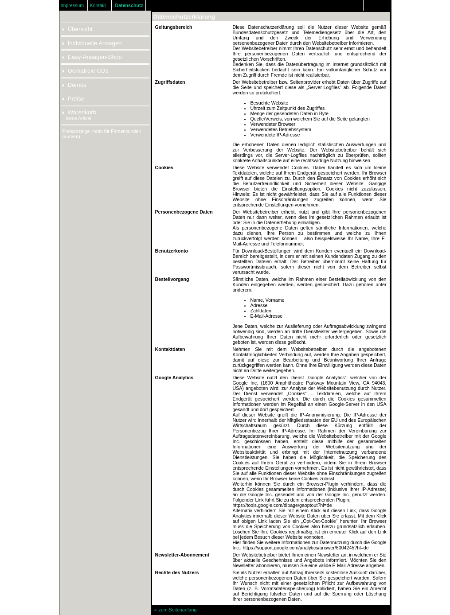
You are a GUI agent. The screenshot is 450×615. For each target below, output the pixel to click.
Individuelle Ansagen (92, 43)
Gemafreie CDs (86, 70)
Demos (74, 85)
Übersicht (78, 29)
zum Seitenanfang (175, 609)
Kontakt (98, 5)
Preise (74, 98)
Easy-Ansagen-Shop (92, 57)
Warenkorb (80, 112)
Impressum (72, 5)
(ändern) (71, 136)
